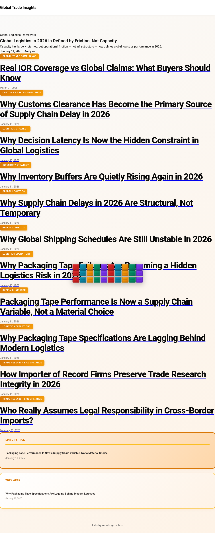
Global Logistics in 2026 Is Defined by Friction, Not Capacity (58, 40)
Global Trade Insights (18, 7)
